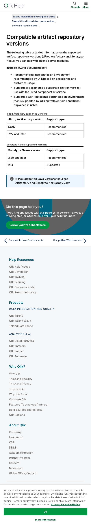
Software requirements (24, 25)
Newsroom (16, 468)
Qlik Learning (17, 282)
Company (15, 432)
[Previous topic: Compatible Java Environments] (24, 240)
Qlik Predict (16, 351)
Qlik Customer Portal (22, 287)
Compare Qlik (17, 399)
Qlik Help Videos (19, 266)
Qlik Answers (17, 345)
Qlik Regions (17, 414)
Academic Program (21, 452)
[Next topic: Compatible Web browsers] (67, 240)
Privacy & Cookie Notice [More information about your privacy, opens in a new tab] (65, 504)
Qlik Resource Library (22, 292)
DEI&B (12, 447)
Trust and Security (20, 378)
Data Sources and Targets (25, 409)
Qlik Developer (18, 271)
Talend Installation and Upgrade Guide (34, 16)
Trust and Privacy (20, 384)
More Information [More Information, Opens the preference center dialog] (45, 519)
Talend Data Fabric (21, 325)
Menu (86, 7)
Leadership (16, 437)
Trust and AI (16, 389)
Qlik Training (17, 276)
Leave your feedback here (28, 225)
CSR (11, 442)
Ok (45, 511)
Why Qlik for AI (18, 394)
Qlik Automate (18, 356)
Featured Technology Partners (28, 404)
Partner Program (19, 457)
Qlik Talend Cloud (20, 320)
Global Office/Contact (22, 473)
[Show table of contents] (7, 16)
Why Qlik (14, 373)
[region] (45, 504)
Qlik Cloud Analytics (21, 340)
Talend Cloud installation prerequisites (33, 21)
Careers (14, 462)
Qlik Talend (16, 315)
